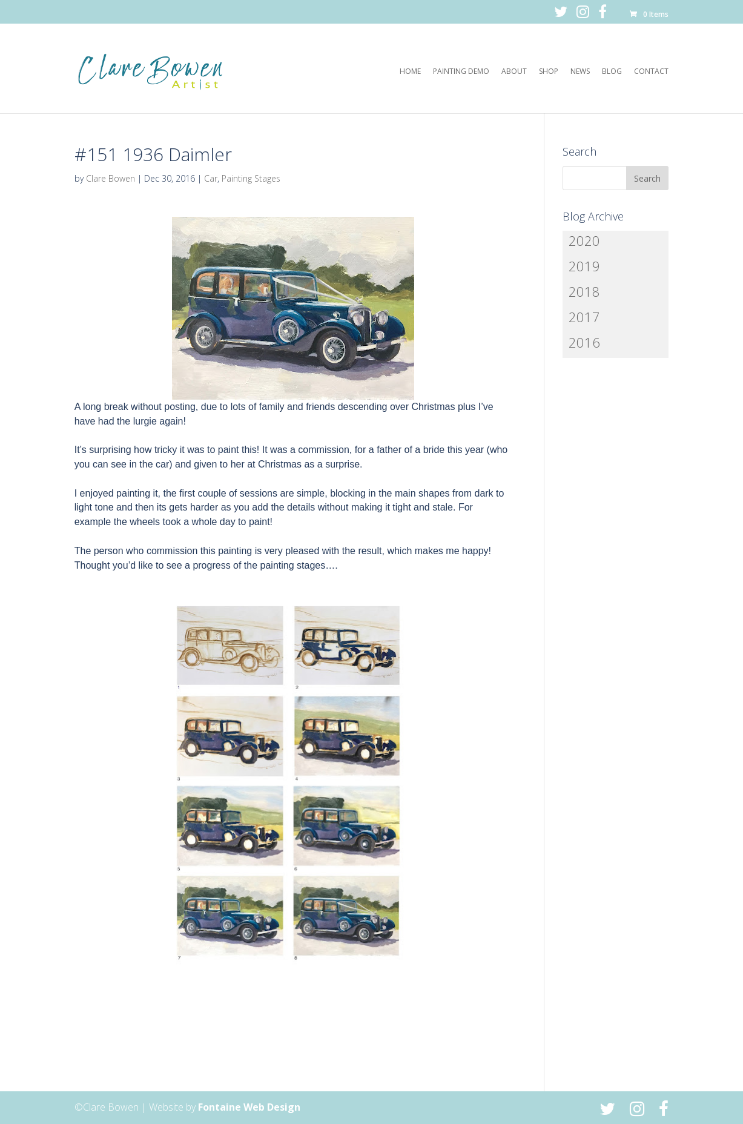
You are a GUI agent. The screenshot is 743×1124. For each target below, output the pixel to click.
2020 (584, 240)
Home (410, 71)
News (580, 71)
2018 (584, 291)
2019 (584, 266)
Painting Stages (251, 178)
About (514, 71)
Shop (548, 71)
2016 (584, 342)
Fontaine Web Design (249, 1107)
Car (210, 178)
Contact (651, 71)
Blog (612, 71)
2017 (584, 317)
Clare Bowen (110, 178)
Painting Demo (461, 71)
